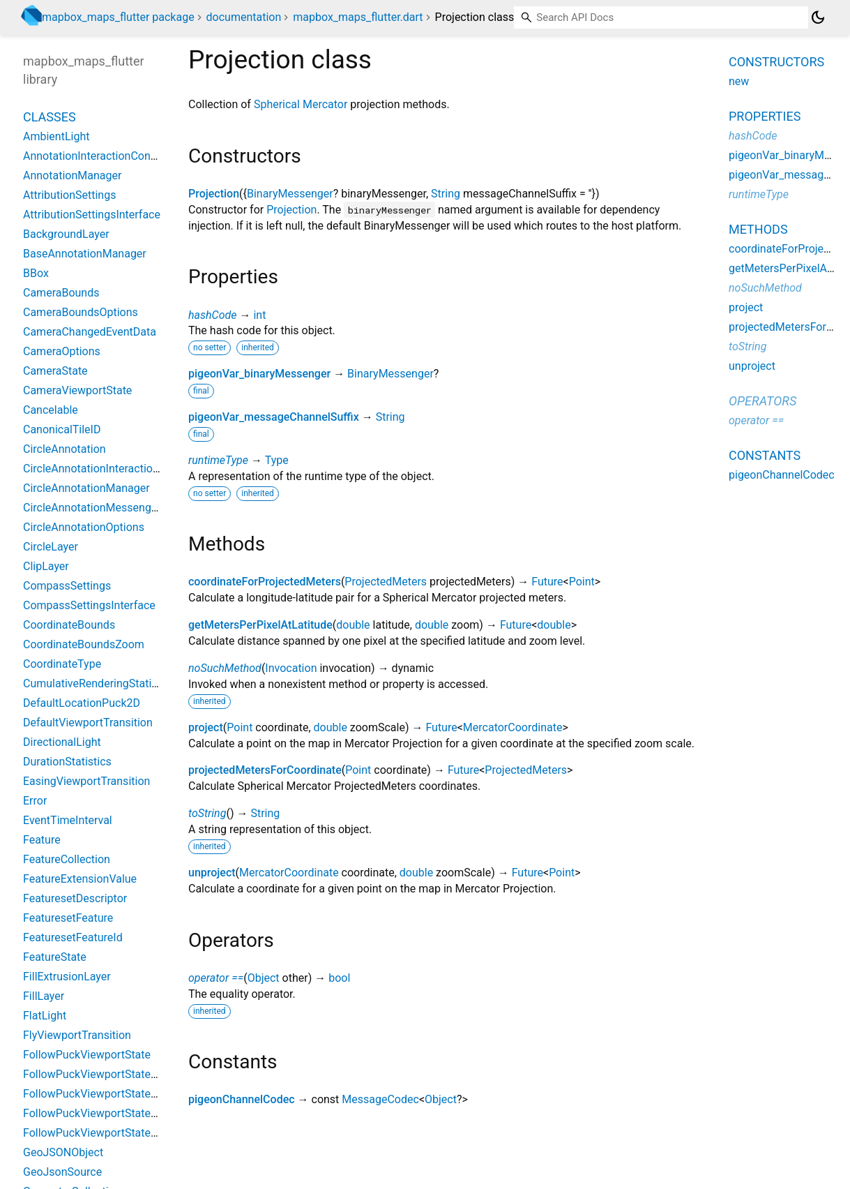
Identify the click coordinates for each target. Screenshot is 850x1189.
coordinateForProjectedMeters (264, 581)
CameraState (55, 370)
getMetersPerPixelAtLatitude (260, 624)
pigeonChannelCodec (241, 1099)
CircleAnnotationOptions (83, 527)
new (739, 81)
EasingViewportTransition (86, 781)
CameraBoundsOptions (80, 312)
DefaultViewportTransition (88, 722)
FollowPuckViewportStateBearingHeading (126, 1132)
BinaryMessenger (290, 193)
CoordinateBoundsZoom (83, 644)
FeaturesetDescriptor (75, 898)
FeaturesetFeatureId (73, 937)
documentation (244, 17)
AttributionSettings (69, 195)
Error (35, 800)
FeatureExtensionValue (80, 878)
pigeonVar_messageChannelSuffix (273, 417)
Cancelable (50, 410)
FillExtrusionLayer (67, 976)
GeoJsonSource (62, 1172)
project (205, 727)
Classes (49, 117)
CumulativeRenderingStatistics (99, 683)
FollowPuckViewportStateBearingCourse (123, 1113)
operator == (215, 978)
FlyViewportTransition (77, 1035)
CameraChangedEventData (89, 331)
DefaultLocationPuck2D (81, 703)
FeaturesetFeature (68, 918)
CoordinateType (62, 664)
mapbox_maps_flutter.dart (358, 17)
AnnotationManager (72, 175)
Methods (758, 229)
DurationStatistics (67, 761)
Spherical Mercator (300, 104)
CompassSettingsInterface (89, 605)
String (445, 193)
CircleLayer (50, 546)
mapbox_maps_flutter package (118, 17)
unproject (212, 872)
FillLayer (43, 996)
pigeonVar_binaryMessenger (259, 373)
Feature (42, 839)
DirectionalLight (62, 742)
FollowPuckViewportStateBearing (105, 1074)
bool (339, 978)
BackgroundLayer (66, 234)
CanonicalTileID (61, 429)
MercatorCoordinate (513, 727)
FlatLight (44, 1015)
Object (264, 978)
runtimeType (218, 460)
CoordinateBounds (69, 624)
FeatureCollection (66, 859)
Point (582, 581)
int (259, 315)
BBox (36, 273)
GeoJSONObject (63, 1152)
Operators (762, 401)
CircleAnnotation (64, 449)
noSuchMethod (224, 668)
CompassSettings (67, 585)
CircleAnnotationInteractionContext (110, 468)
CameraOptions (61, 351)
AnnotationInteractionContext (96, 156)
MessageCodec (380, 1099)
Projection (213, 193)
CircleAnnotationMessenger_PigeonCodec (127, 507)
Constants (764, 455)
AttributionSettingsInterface (91, 214)
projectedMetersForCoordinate (265, 770)
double (353, 624)
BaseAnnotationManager (84, 253)
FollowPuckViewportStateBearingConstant (128, 1093)
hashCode (212, 315)
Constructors (776, 61)
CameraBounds (61, 292)
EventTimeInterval (67, 820)
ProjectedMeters (385, 581)
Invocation (291, 668)
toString (207, 813)
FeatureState (54, 957)
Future (547, 581)
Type (277, 460)
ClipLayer (46, 566)
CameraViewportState (77, 390)
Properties (764, 116)
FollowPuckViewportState (87, 1054)
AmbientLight (56, 136)
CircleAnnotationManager (86, 488)
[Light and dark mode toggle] (818, 17)
